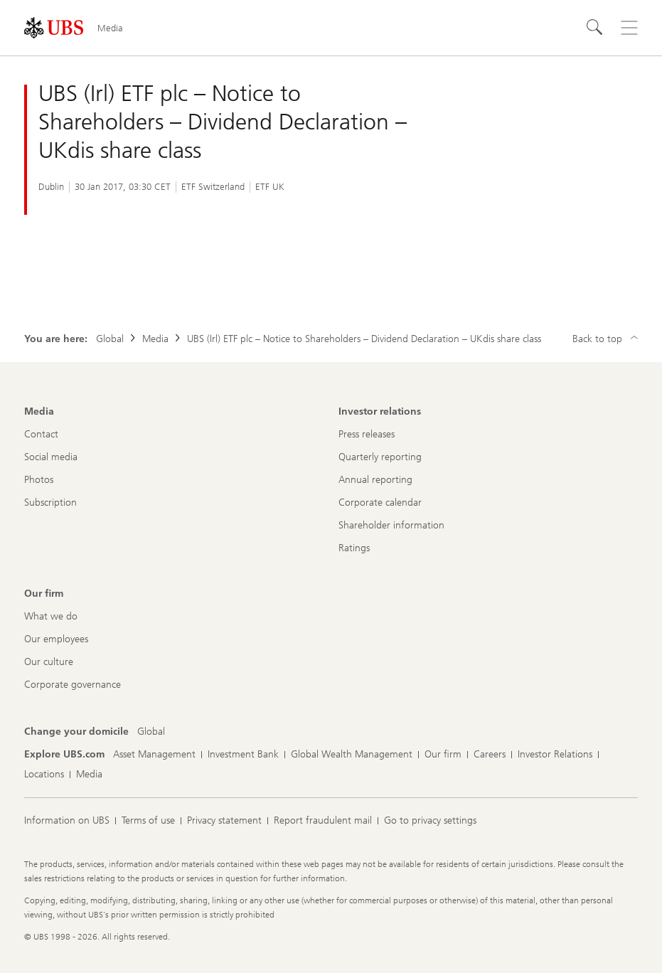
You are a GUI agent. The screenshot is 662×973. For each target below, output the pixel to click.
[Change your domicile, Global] (151, 731)
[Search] (595, 27)
